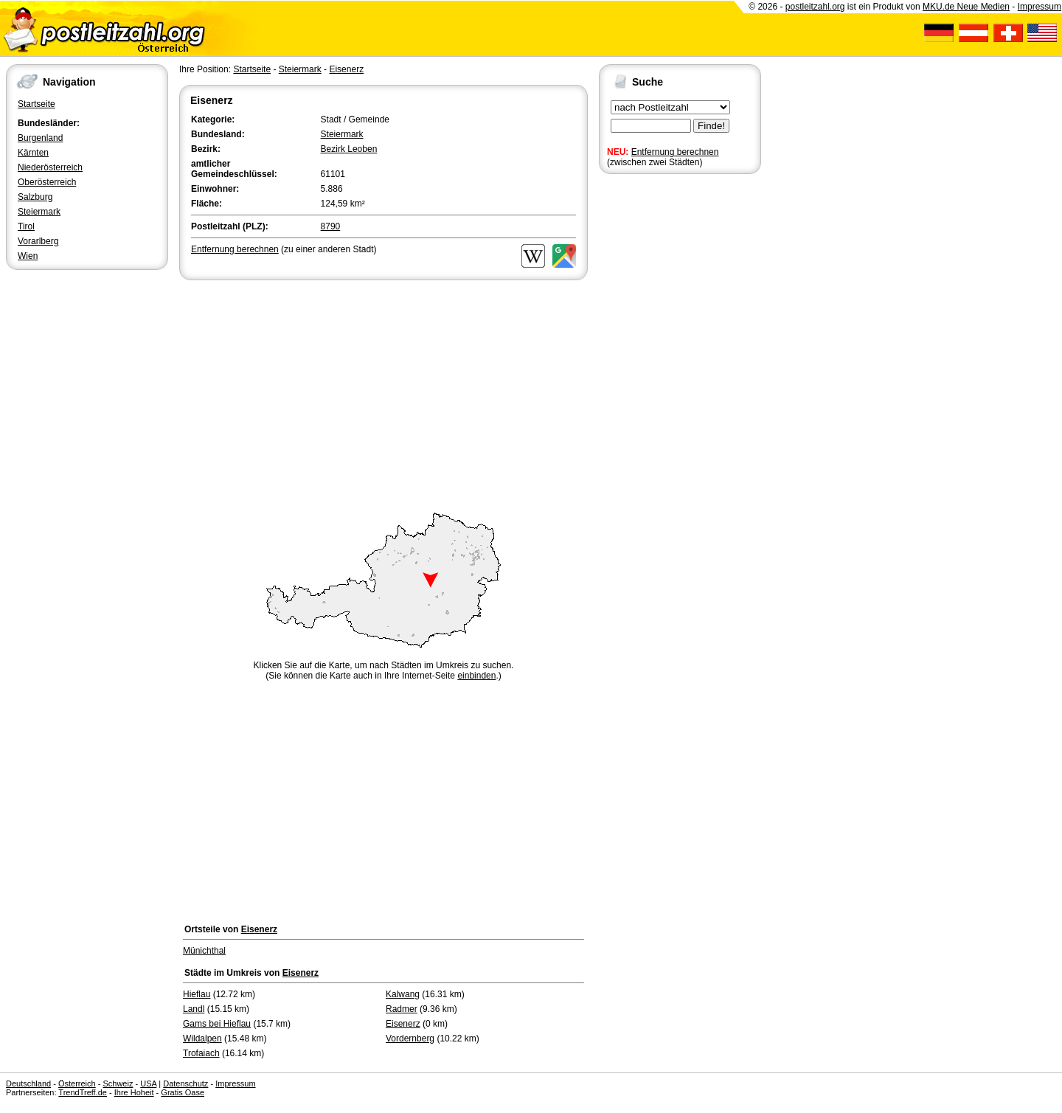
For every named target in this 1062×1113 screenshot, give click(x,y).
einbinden (476, 675)
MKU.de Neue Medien (966, 6)
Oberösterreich (47, 182)
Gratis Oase (182, 1092)
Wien (28, 256)
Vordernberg (410, 1038)
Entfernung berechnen (675, 152)
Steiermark (39, 212)
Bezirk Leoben (349, 149)
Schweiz (118, 1083)
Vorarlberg (38, 241)
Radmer (401, 1009)
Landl (193, 1009)
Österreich (77, 1083)
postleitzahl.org (815, 6)
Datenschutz (185, 1083)
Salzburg (35, 197)
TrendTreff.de (82, 1092)
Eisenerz (346, 69)
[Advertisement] (383, 394)
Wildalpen (202, 1038)
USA (148, 1083)
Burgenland (40, 138)
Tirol (26, 226)
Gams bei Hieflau (217, 1024)
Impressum (1039, 6)
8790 (331, 226)
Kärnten (33, 153)
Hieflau (196, 994)
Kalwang (403, 994)
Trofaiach (201, 1053)
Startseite (36, 104)
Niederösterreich (50, 167)
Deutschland (28, 1083)
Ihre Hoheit (134, 1092)
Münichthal (204, 951)
